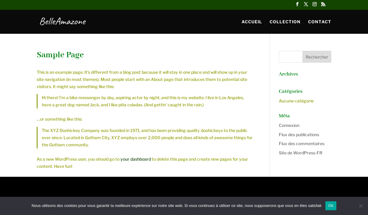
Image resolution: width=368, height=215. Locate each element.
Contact (319, 22)
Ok (330, 205)
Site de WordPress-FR (300, 152)
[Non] (361, 206)
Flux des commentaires (301, 143)
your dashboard (135, 159)
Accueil (252, 22)
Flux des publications (299, 134)
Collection (285, 22)
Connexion (289, 125)
